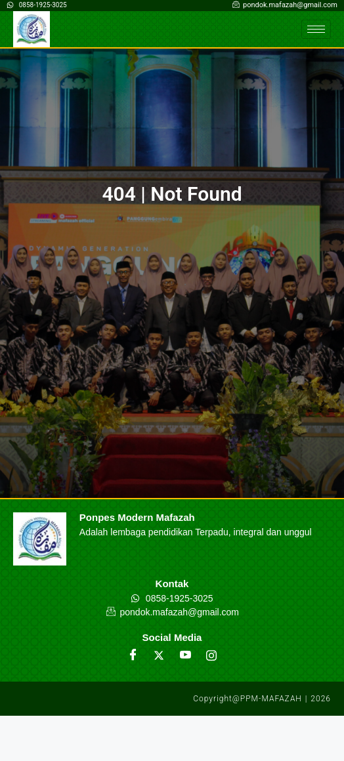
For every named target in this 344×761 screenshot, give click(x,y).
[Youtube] (185, 655)
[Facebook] (132, 655)
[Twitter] (159, 655)
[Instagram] (211, 655)
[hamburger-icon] (316, 29)
